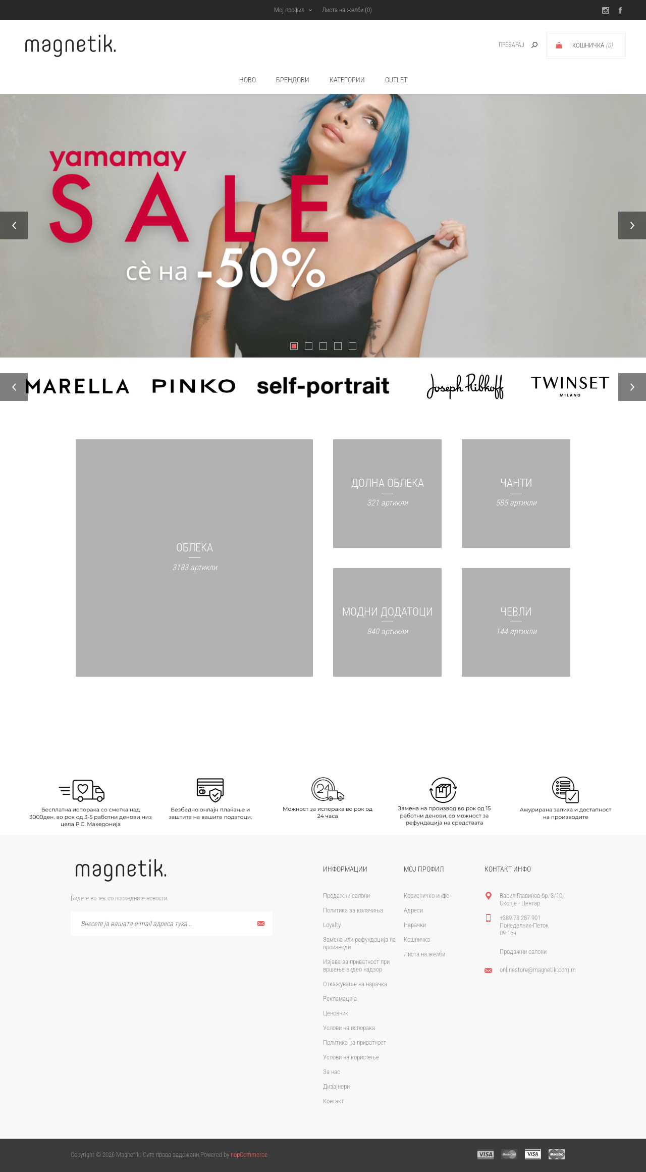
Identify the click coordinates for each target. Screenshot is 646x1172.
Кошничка (417, 939)
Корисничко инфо (426, 895)
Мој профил (289, 10)
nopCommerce (249, 1154)
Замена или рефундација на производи (359, 943)
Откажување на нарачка (355, 984)
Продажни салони (346, 895)
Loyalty (332, 925)
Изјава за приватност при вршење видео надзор (356, 965)
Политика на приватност (354, 1042)
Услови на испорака (349, 1028)
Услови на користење (351, 1057)
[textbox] (500, 45)
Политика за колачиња (353, 910)
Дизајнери (336, 1086)
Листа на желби (424, 954)
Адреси (413, 910)
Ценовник (335, 1013)
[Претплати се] (172, 924)
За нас (331, 1072)
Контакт (333, 1101)
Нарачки (415, 925)
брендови (292, 80)
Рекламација (340, 998)
